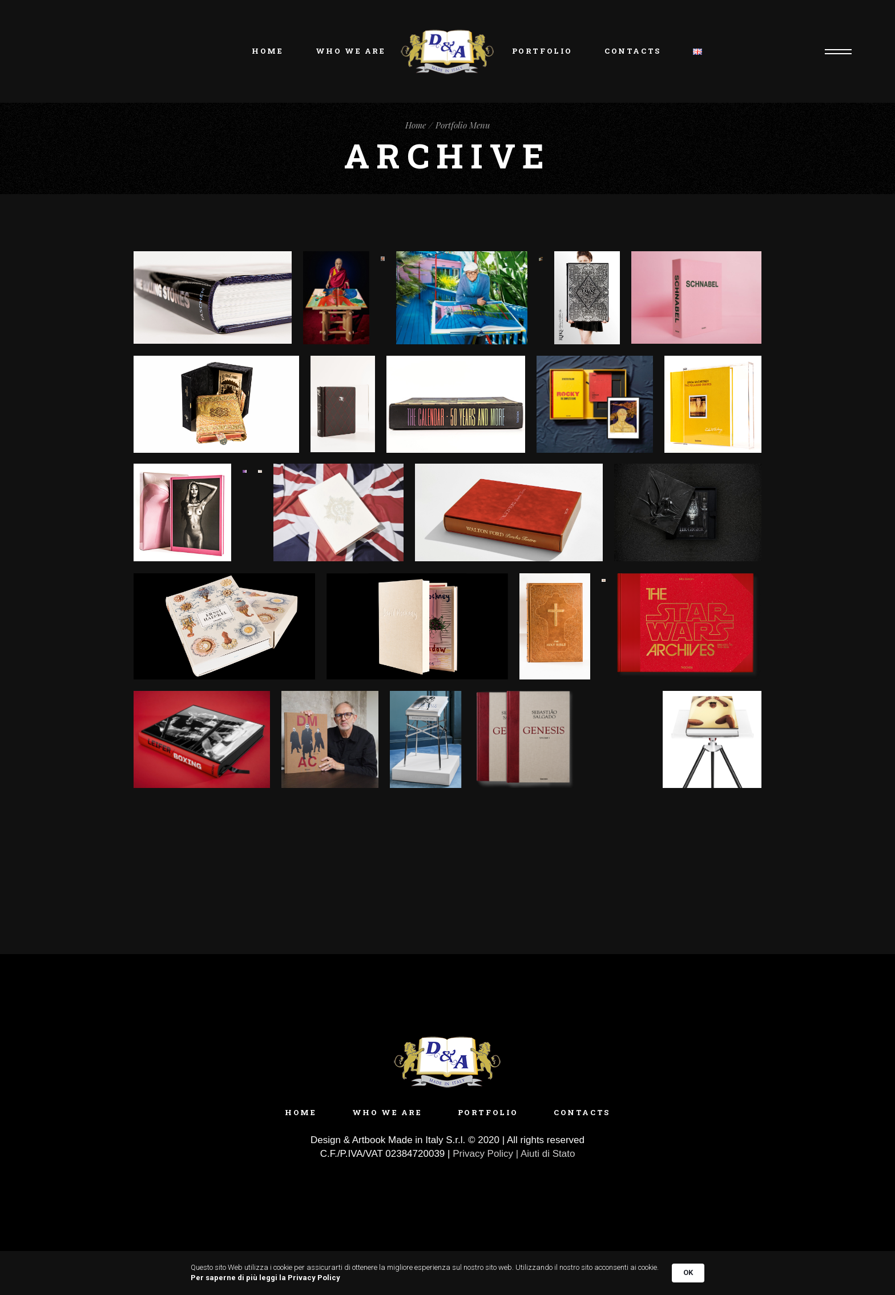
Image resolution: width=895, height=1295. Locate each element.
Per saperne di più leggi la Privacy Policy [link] (265, 1277)
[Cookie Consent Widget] (447, 1273)
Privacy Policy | (487, 1153)
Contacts (582, 1112)
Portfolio (488, 1112)
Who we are (387, 1112)
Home (300, 1112)
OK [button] (688, 1272)
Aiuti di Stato (548, 1153)
